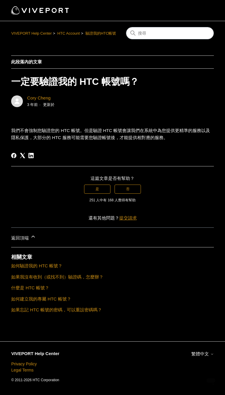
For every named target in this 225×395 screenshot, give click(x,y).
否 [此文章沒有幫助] (127, 189)
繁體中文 (202, 353)
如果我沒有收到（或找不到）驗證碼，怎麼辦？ (57, 276)
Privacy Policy (24, 364)
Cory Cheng (39, 97)
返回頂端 (23, 237)
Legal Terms (22, 370)
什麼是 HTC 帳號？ (30, 287)
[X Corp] (22, 155)
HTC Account (68, 33)
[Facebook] (13, 155)
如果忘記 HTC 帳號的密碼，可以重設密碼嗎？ (56, 309)
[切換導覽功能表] (203, 10)
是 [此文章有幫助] (97, 189)
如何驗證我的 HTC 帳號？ (36, 265)
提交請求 (128, 217)
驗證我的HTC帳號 (101, 33)
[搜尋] (170, 33)
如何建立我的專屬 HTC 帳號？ (41, 298)
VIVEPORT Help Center (31, 33)
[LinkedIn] (31, 155)
